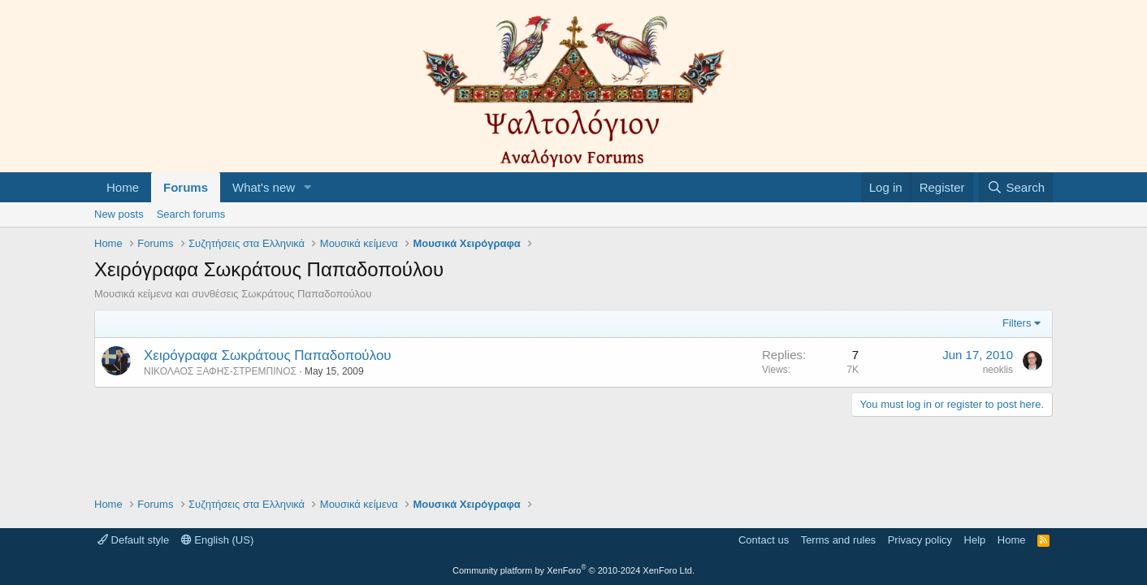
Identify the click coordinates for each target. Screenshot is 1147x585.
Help (975, 540)
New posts (119, 214)
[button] (307, 187)
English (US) (217, 540)
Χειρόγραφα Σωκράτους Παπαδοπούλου (268, 355)
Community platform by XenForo (573, 570)
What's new (263, 187)
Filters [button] (1016, 323)
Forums (185, 187)
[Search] (1016, 187)
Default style (133, 540)
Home (122, 187)
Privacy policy (920, 540)
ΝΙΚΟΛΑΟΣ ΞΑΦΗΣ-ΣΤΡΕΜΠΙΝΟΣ (220, 371)
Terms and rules (838, 540)
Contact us (763, 540)
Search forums (191, 214)
